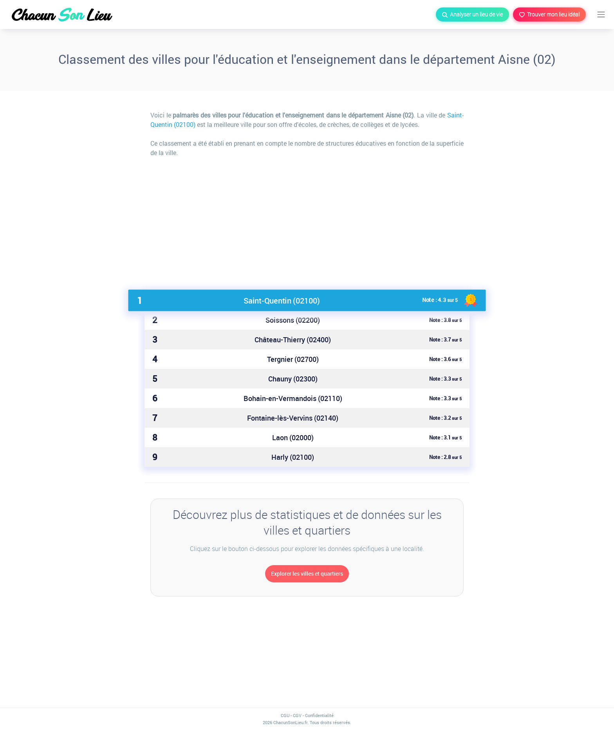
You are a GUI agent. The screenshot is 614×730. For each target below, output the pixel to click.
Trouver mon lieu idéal (549, 14)
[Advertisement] (307, 220)
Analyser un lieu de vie (472, 14)
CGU (285, 715)
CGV (297, 715)
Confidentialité (319, 715)
